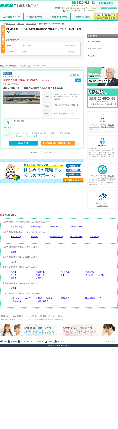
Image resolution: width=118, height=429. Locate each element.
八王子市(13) (16, 237)
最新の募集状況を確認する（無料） (58, 143)
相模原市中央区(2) (77, 237)
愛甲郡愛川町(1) (56, 237)
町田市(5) (34, 237)
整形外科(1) (40, 275)
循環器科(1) (89, 272)
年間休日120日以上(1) (44, 298)
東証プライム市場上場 (107, 127)
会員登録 (93, 56)
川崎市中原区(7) (76, 227)
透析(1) (13, 278)
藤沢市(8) (54, 227)
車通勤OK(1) (65, 298)
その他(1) (39, 278)
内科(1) (13, 272)
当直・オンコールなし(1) (20, 298)
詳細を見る (23, 143)
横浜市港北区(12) (17, 227)
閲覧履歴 (58, 8)
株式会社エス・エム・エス (105, 148)
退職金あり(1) (16, 301)
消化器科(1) (65, 272)
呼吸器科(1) (40, 272)
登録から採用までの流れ (99, 41)
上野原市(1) (94, 237)
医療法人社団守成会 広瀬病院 (26, 80)
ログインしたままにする (73, 10)
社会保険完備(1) (42, 301)
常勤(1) (13, 252)
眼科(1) (63, 275)
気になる (75, 75)
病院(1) (13, 262)
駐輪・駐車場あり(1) (93, 298)
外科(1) (13, 275)
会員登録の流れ (96, 48)
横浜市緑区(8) (36, 227)
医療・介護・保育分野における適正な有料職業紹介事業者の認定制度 (102, 180)
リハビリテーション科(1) (94, 275)
